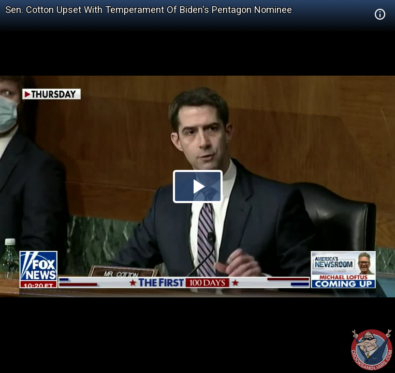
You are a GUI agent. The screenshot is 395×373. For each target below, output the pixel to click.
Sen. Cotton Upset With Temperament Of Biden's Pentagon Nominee (148, 9)
